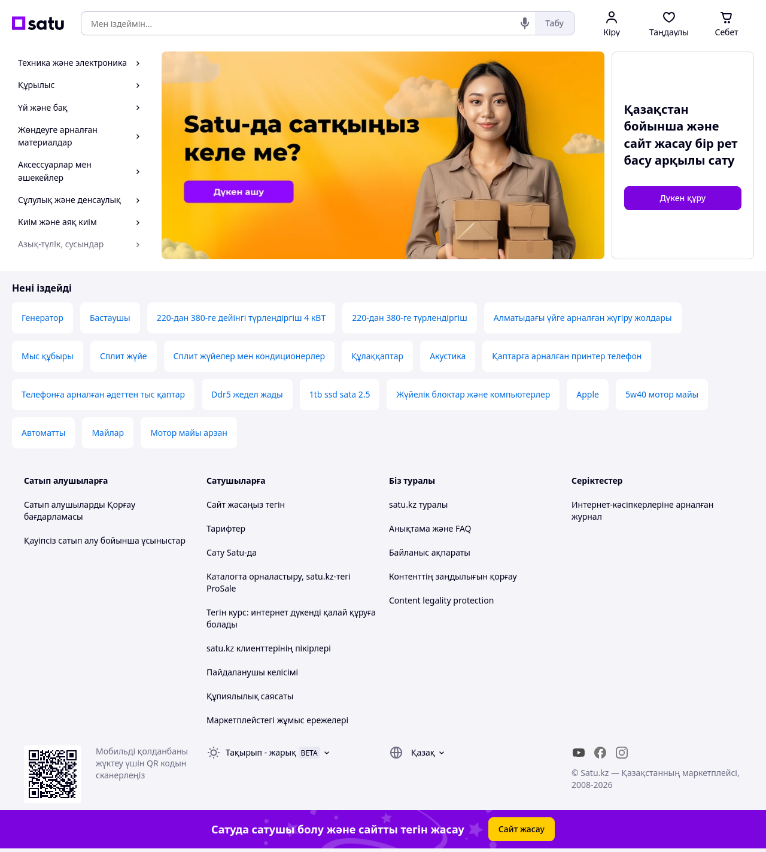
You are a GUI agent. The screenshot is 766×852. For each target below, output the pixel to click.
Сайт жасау (521, 829)
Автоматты (43, 432)
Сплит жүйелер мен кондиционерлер (250, 356)
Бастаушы (110, 317)
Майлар (108, 432)
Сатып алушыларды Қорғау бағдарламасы (79, 510)
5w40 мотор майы (661, 394)
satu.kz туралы (418, 504)
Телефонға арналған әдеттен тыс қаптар (103, 394)
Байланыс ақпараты (429, 552)
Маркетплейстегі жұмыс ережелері (277, 720)
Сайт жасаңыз (234, 504)
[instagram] (622, 752)
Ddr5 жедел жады (247, 394)
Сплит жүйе (123, 356)
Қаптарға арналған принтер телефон (567, 356)
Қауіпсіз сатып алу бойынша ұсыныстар (105, 540)
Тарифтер (225, 528)
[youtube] (579, 752)
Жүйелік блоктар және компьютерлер (473, 394)
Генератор (42, 317)
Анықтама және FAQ (430, 528)
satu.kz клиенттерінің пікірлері (268, 648)
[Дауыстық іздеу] (525, 23)
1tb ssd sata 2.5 (339, 394)
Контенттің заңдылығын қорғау (453, 576)
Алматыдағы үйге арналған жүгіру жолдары (583, 317)
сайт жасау (658, 143)
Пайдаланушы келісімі (252, 672)
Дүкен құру (682, 198)
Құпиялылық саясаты (249, 696)
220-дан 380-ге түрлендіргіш (409, 317)
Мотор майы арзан (188, 432)
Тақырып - (261, 752)
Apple (587, 394)
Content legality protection (441, 600)
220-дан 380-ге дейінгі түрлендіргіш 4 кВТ (241, 317)
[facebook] (600, 752)
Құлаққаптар (377, 356)
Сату (215, 552)
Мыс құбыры (48, 356)
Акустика (448, 356)
